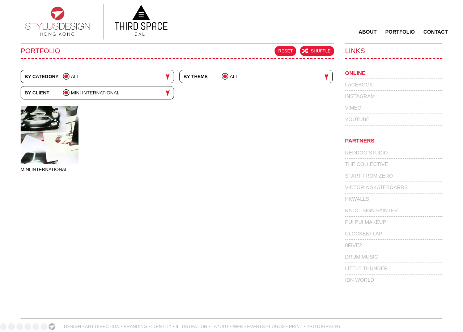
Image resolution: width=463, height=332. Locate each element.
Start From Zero (369, 176)
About (367, 32)
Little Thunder (366, 268)
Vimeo (353, 108)
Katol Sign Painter (371, 210)
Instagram (360, 96)
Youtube (357, 119)
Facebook (359, 85)
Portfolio (400, 32)
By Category (42, 76)
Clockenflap (363, 234)
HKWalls (357, 199)
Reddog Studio (366, 153)
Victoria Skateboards (376, 187)
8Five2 (353, 245)
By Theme (196, 76)
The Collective (366, 164)
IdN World (359, 280)
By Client (37, 92)
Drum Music (361, 257)
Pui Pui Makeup (365, 222)
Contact (436, 32)
